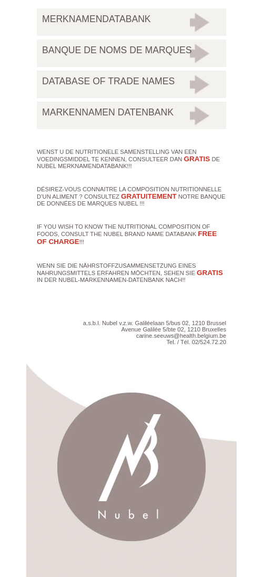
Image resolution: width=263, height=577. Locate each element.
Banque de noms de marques (116, 50)
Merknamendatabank (96, 19)
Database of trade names (108, 81)
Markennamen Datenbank (108, 112)
